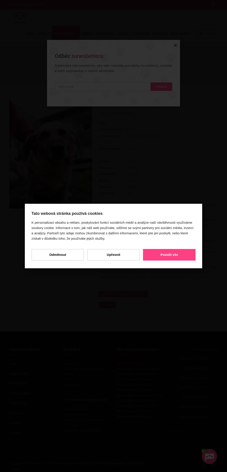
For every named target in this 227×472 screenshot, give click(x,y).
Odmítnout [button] (57, 255)
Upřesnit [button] (113, 255)
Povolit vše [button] (169, 255)
